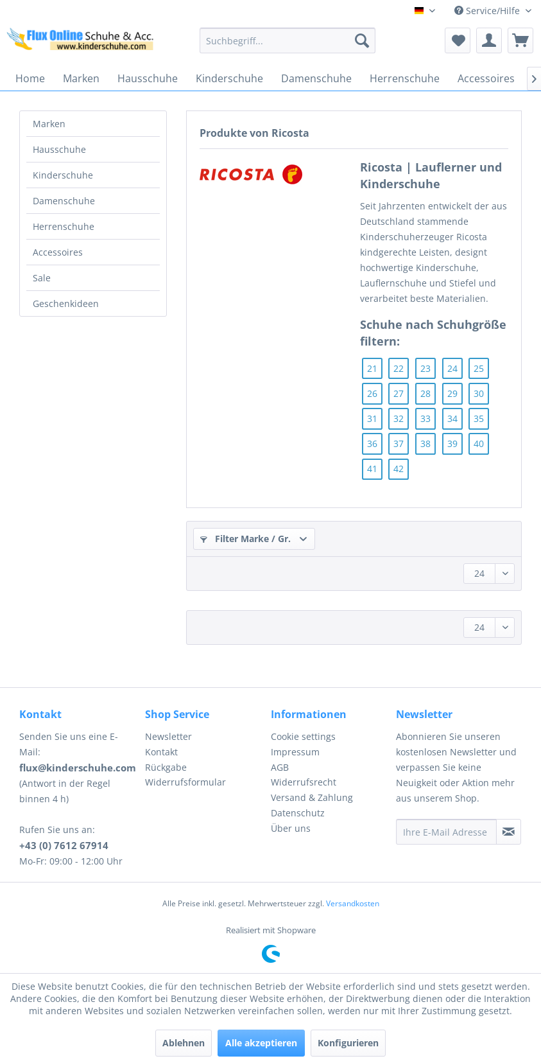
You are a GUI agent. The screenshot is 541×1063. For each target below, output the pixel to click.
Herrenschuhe (63, 226)
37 (398, 443)
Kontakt (161, 752)
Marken (49, 124)
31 (372, 418)
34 (452, 418)
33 (425, 418)
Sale (42, 278)
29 (452, 393)
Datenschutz (298, 813)
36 (372, 443)
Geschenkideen (66, 303)
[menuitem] (287, 40)
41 (372, 468)
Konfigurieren (348, 1043)
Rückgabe (166, 767)
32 (398, 418)
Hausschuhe (59, 149)
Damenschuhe (64, 201)
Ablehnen (183, 1043)
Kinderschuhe (63, 175)
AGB (280, 767)
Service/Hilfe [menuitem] (488, 10)
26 (372, 393)
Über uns (291, 828)
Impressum (295, 752)
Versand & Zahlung (312, 797)
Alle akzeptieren (261, 1043)
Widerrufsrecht (303, 782)
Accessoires (58, 252)
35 (479, 418)
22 (398, 368)
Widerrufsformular (185, 782)
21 (372, 368)
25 (479, 368)
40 (479, 443)
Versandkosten (352, 903)
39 (452, 443)
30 (479, 393)
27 (398, 393)
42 (398, 468)
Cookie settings (303, 736)
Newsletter (168, 736)
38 (425, 443)
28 (425, 393)
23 (425, 368)
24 (452, 368)
